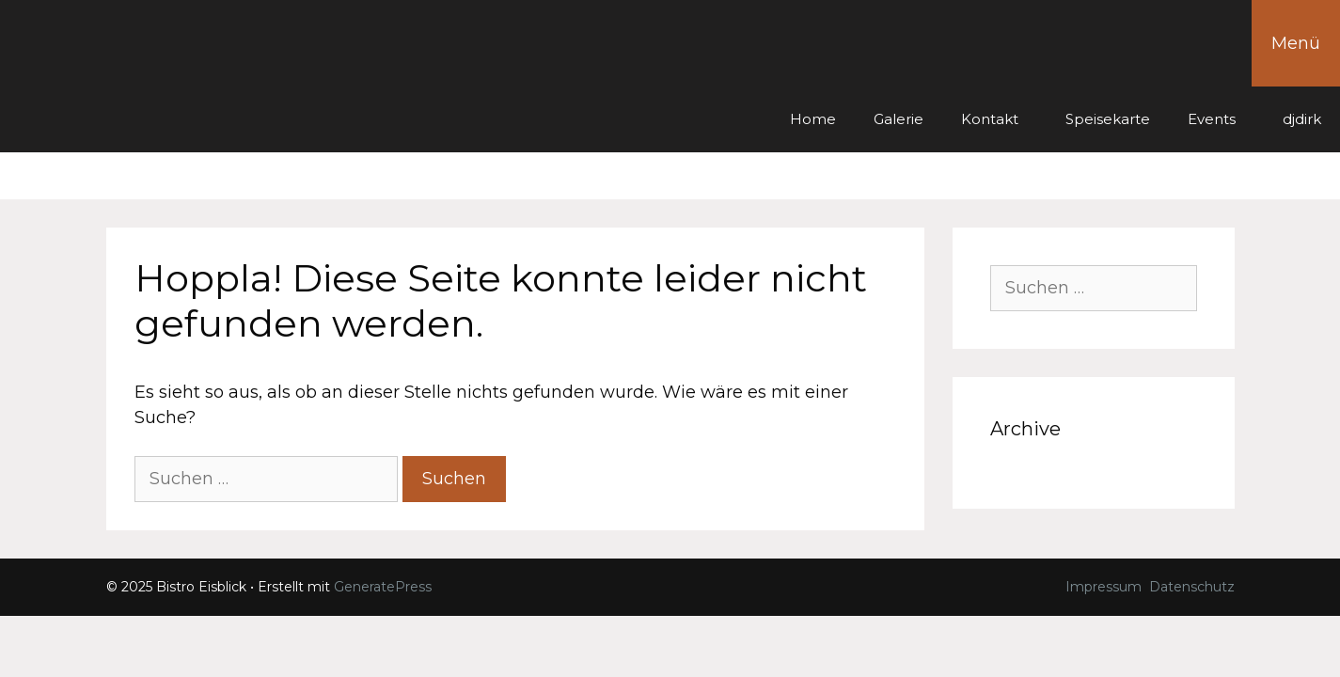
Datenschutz (1192, 586)
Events (1212, 119)
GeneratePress (383, 586)
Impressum (1103, 586)
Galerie (898, 119)
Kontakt (989, 119)
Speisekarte (1107, 119)
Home (813, 119)
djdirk (1302, 119)
